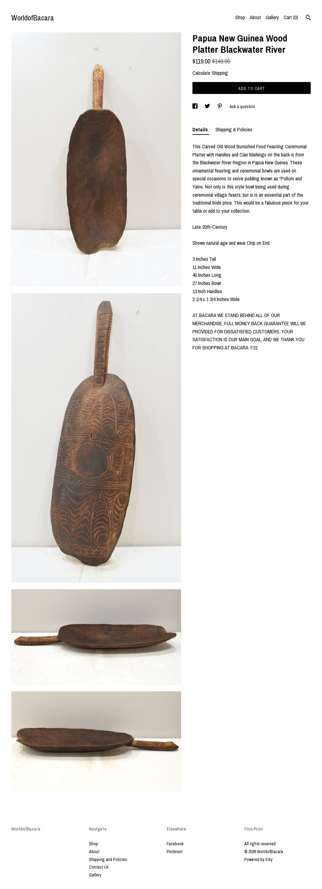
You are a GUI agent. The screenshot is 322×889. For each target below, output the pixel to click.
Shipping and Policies (108, 859)
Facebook (175, 844)
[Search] (308, 18)
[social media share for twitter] (208, 106)
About (255, 17)
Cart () (291, 17)
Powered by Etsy (258, 859)
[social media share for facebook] (195, 106)
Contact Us (98, 867)
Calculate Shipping (210, 72)
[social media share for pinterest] (220, 106)
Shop (240, 17)
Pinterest (174, 851)
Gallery (272, 17)
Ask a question (242, 106)
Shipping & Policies (233, 129)
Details (200, 129)
